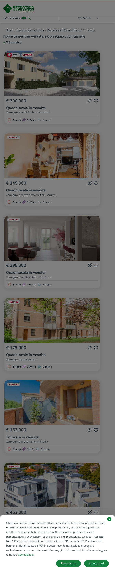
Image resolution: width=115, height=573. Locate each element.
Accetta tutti (96, 563)
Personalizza (68, 563)
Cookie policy (26, 555)
